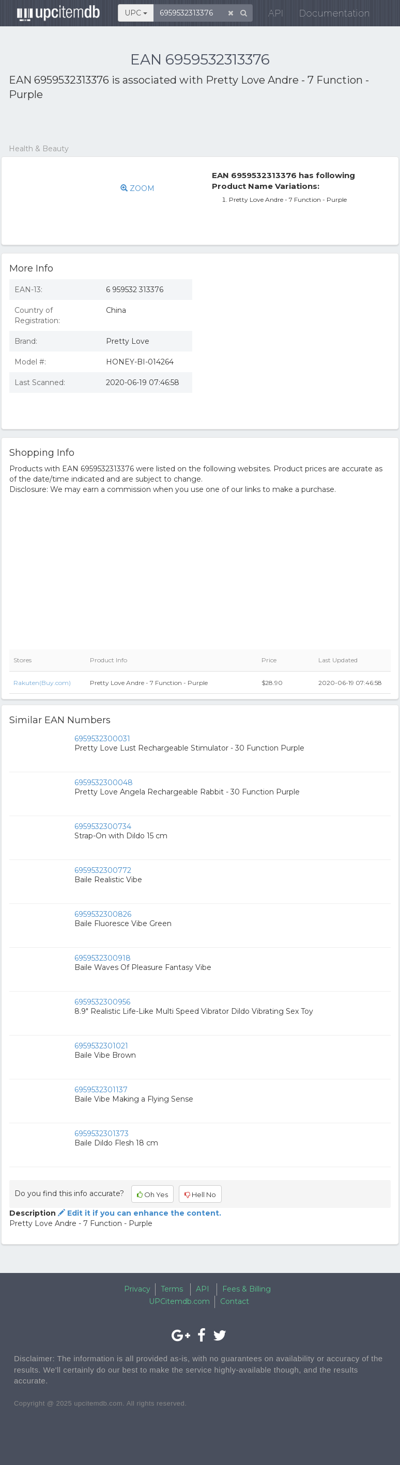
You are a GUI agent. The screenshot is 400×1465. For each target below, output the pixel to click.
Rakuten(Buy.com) (42, 683)
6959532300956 (102, 1002)
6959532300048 (103, 782)
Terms (172, 1289)
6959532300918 (102, 958)
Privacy (137, 1289)
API (268, 15)
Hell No (200, 1194)
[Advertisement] (130, 122)
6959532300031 (102, 738)
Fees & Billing (246, 1289)
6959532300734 (102, 826)
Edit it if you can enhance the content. (138, 1213)
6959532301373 (101, 1133)
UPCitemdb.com (179, 1301)
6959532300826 (102, 914)
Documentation (328, 15)
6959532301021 (101, 1045)
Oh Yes (152, 1194)
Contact (234, 1301)
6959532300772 (102, 870)
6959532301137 (101, 1089)
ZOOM (137, 188)
